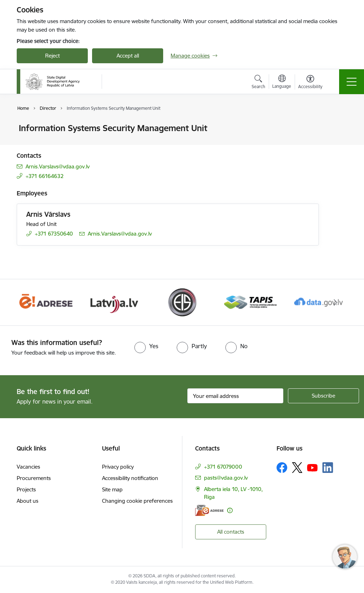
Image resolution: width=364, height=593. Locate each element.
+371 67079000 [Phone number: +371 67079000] (223, 466)
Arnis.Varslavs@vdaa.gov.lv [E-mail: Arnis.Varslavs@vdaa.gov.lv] (58, 166)
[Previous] (28, 302)
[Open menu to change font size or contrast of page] (310, 82)
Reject (52, 55)
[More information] (229, 510)
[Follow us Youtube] (312, 467)
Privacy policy (118, 466)
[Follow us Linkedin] (327, 467)
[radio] (146, 346)
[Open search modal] (258, 82)
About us (27, 500)
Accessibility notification (130, 478)
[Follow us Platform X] (297, 467)
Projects (26, 489)
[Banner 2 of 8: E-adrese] (45, 301)
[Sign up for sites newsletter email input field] (235, 395)
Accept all (128, 55)
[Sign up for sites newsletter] (323, 395)
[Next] (335, 302)
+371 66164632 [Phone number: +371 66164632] (45, 176)
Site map (112, 489)
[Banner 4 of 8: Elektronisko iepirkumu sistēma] (181, 301)
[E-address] (209, 510)
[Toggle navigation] (351, 81)
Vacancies (28, 466)
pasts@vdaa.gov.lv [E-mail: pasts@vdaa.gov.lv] (226, 477)
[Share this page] (337, 143)
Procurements (34, 478)
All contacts (230, 531)
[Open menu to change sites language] (282, 82)
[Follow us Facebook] (282, 467)
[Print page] (337, 125)
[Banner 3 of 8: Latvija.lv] (114, 301)
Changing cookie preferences (137, 500)
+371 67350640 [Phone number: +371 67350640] (54, 233)
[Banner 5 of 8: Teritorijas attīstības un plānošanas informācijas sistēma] (250, 301)
